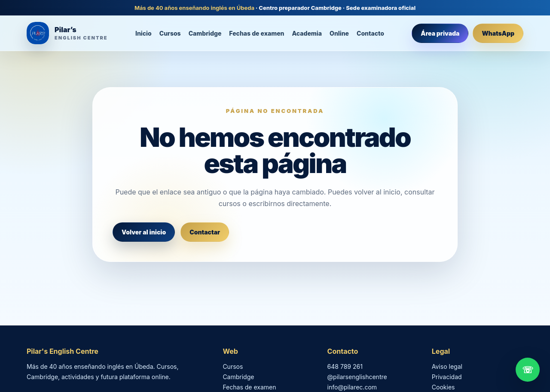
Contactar (204, 232)
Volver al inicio (144, 232)
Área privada (440, 33)
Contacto (370, 33)
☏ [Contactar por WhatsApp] (527, 370)
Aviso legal (447, 366)
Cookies (443, 387)
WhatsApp (498, 33)
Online (339, 33)
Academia (307, 33)
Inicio (143, 33)
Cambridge (205, 33)
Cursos (170, 33)
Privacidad (447, 376)
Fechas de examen (256, 33)
